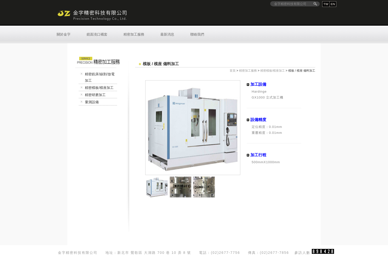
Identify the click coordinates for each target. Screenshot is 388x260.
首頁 (233, 70)
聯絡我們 (197, 34)
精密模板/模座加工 (99, 88)
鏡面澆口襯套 (97, 34)
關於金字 (64, 34)
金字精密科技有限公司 (92, 15)
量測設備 (92, 102)
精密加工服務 (133, 34)
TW (325, 4)
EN (333, 4)
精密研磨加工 (95, 95)
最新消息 (167, 34)
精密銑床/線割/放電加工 (100, 77)
